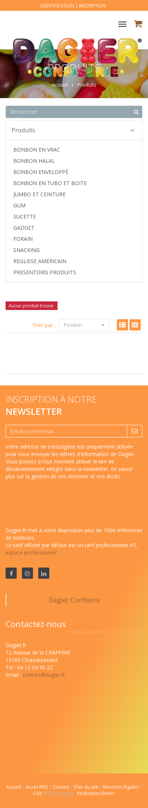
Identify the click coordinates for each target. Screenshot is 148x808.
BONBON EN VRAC (36, 149)
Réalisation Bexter (96, 793)
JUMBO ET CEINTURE (39, 194)
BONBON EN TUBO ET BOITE (50, 183)
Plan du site (86, 787)
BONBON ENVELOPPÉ (40, 171)
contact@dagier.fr (44, 674)
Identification (57, 6)
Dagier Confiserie (74, 599)
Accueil (13, 787)
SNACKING (26, 249)
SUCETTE (24, 216)
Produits (73, 130)
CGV (38, 793)
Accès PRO (37, 787)
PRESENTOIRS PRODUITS (44, 272)
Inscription (92, 6)
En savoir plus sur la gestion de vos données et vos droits (69, 472)
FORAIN (23, 238)
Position (84, 324)
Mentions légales (121, 787)
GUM (19, 205)
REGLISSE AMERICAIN (39, 261)
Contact (61, 787)
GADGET (23, 227)
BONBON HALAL (34, 160)
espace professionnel (31, 552)
